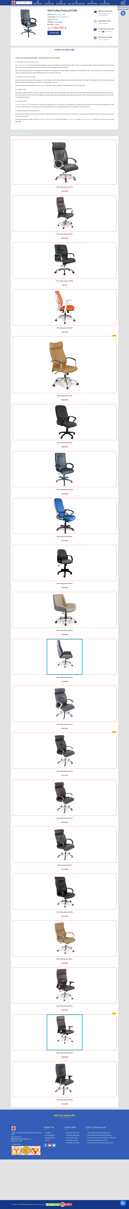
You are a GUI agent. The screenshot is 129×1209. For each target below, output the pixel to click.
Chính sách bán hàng (72, 1140)
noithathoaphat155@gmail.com (22, 1139)
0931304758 (71, 119)
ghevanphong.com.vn (87, 119)
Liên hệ (47, 1140)
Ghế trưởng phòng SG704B (23, 65)
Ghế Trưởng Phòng (59, 14)
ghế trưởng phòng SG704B (46, 119)
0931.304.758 (107, 31)
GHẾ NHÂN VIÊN (49, 3)
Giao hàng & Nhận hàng (72, 1135)
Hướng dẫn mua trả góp (72, 1142)
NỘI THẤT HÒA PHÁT (62, 17)
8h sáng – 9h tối (17, 1141)
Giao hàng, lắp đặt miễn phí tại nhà (97, 1140)
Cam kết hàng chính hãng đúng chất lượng (99, 1135)
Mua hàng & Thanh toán (72, 1132)
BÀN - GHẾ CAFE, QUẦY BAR (76, 3)
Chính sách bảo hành (72, 1137)
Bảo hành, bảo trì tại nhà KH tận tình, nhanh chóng (101, 1137)
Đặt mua (54, 33)
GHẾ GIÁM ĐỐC (37, 3)
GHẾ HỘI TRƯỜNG (92, 3)
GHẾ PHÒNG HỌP (61, 3)
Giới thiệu (48, 1132)
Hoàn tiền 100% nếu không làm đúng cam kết (100, 1142)
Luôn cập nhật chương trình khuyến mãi (98, 1132)
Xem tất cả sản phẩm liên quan (20, 133)
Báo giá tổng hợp (50, 1137)
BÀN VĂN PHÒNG (105, 3)
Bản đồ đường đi (50, 1135)
